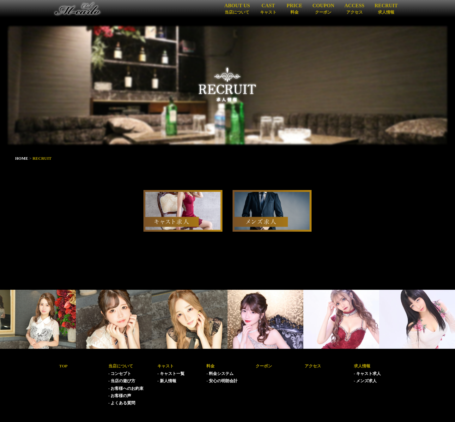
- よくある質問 (122, 403)
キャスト (165, 366)
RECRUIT (386, 8)
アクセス (313, 366)
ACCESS (354, 8)
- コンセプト (119, 373)
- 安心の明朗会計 (222, 380)
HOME (21, 158)
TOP (63, 366)
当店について (120, 366)
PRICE (294, 8)
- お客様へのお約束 (126, 388)
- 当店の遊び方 (122, 380)
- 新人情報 (166, 380)
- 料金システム (220, 373)
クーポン (264, 366)
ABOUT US (237, 8)
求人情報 (362, 366)
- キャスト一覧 (171, 373)
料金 (210, 366)
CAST (268, 8)
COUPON (323, 8)
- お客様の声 (119, 395)
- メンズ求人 (365, 380)
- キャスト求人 (367, 373)
